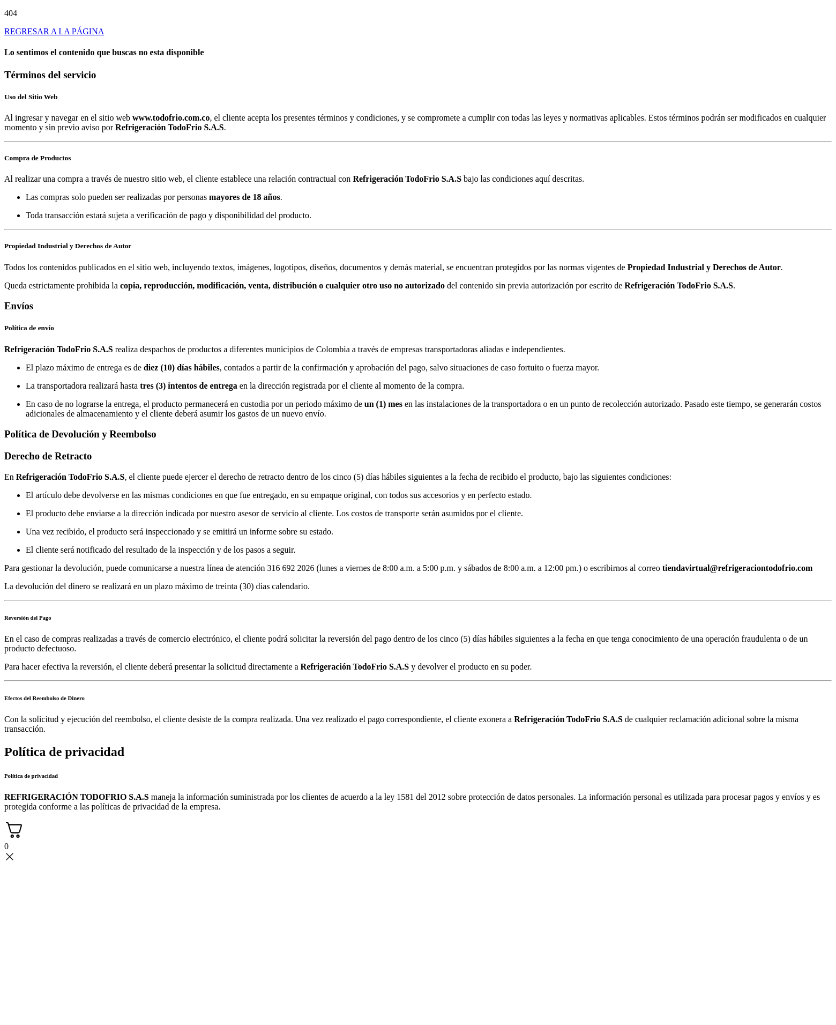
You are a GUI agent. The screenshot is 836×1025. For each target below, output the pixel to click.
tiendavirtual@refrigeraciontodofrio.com (737, 568)
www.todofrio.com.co (171, 117)
